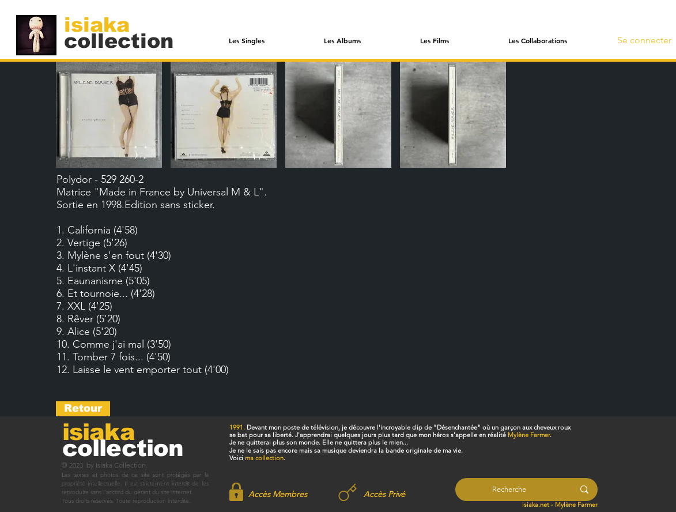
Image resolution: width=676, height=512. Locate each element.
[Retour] (83, 408)
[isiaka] (103, 24)
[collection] (118, 41)
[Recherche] (509, 489)
